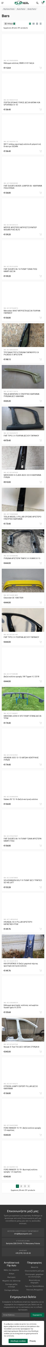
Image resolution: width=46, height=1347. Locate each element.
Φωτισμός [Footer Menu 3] (11, 1277)
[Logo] (22, 3)
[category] (30, 23)
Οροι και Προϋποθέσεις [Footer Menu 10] (34, 1286)
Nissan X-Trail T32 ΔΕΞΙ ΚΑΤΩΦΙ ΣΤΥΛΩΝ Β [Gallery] (21, 1047)
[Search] (37, 3)
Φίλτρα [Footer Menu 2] (11, 1274)
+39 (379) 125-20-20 (23, 1253)
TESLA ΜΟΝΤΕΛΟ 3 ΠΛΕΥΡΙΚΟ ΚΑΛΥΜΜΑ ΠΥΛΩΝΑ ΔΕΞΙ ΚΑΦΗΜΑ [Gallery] (21, 395)
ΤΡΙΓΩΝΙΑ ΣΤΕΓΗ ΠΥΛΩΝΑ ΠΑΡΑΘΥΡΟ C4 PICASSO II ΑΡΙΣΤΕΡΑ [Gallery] (21, 353)
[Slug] (23, 46)
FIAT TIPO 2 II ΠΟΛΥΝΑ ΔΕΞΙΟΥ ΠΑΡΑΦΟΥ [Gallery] (21, 436)
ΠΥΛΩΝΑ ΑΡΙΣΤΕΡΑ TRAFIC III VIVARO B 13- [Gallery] (22, 558)
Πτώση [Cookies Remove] (33, 1341)
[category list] (33, 23)
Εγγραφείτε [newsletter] (37, 1315)
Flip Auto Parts (9, 9)
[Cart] (42, 3)
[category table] (40, 23)
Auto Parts (21, 9)
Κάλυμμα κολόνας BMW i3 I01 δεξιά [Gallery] (19, 63)
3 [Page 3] (24, 1186)
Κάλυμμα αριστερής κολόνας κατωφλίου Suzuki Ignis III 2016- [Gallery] (21, 1006)
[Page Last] (28, 1186)
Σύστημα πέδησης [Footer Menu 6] (11, 1290)
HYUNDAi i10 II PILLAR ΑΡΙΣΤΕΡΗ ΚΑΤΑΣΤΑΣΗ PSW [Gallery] (18, 923)
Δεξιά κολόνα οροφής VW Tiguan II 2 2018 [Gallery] (21, 676)
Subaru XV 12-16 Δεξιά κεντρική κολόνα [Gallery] (21, 799)
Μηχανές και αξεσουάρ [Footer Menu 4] (11, 1281)
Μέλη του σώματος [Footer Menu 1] (11, 1270)
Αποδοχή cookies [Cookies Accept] (18, 1341)
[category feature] (37, 23)
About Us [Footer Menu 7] (34, 1267)
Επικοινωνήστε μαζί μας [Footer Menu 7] (34, 1271)
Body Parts (32, 9)
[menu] (2, 3)
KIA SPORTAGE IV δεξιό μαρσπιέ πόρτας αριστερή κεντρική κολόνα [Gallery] (21, 964)
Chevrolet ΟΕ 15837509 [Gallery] (13, 598)
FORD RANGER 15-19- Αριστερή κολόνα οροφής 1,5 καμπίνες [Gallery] (20, 1170)
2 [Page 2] (21, 1186)
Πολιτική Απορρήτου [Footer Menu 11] (34, 1290)
